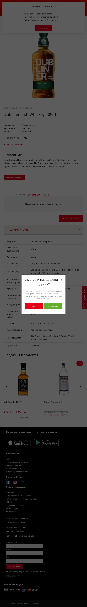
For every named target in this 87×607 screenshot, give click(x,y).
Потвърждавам (53, 306)
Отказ (34, 306)
